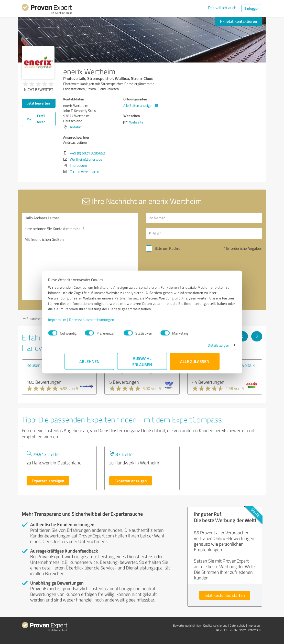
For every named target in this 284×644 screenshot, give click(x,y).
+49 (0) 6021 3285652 (87, 153)
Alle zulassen (194, 364)
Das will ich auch (222, 8)
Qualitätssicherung (215, 625)
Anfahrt (76, 126)
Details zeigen (202, 347)
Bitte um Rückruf (168, 248)
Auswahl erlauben (142, 364)
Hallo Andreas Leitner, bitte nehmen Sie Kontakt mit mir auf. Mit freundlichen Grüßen (80, 256)
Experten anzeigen (48, 481)
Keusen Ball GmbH (44, 365)
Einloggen (251, 8)
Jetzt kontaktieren (238, 21)
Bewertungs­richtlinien (187, 625)
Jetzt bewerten (38, 103)
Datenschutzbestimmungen (108, 322)
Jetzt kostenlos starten (224, 595)
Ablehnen (89, 364)
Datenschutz (237, 625)
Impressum (73, 322)
